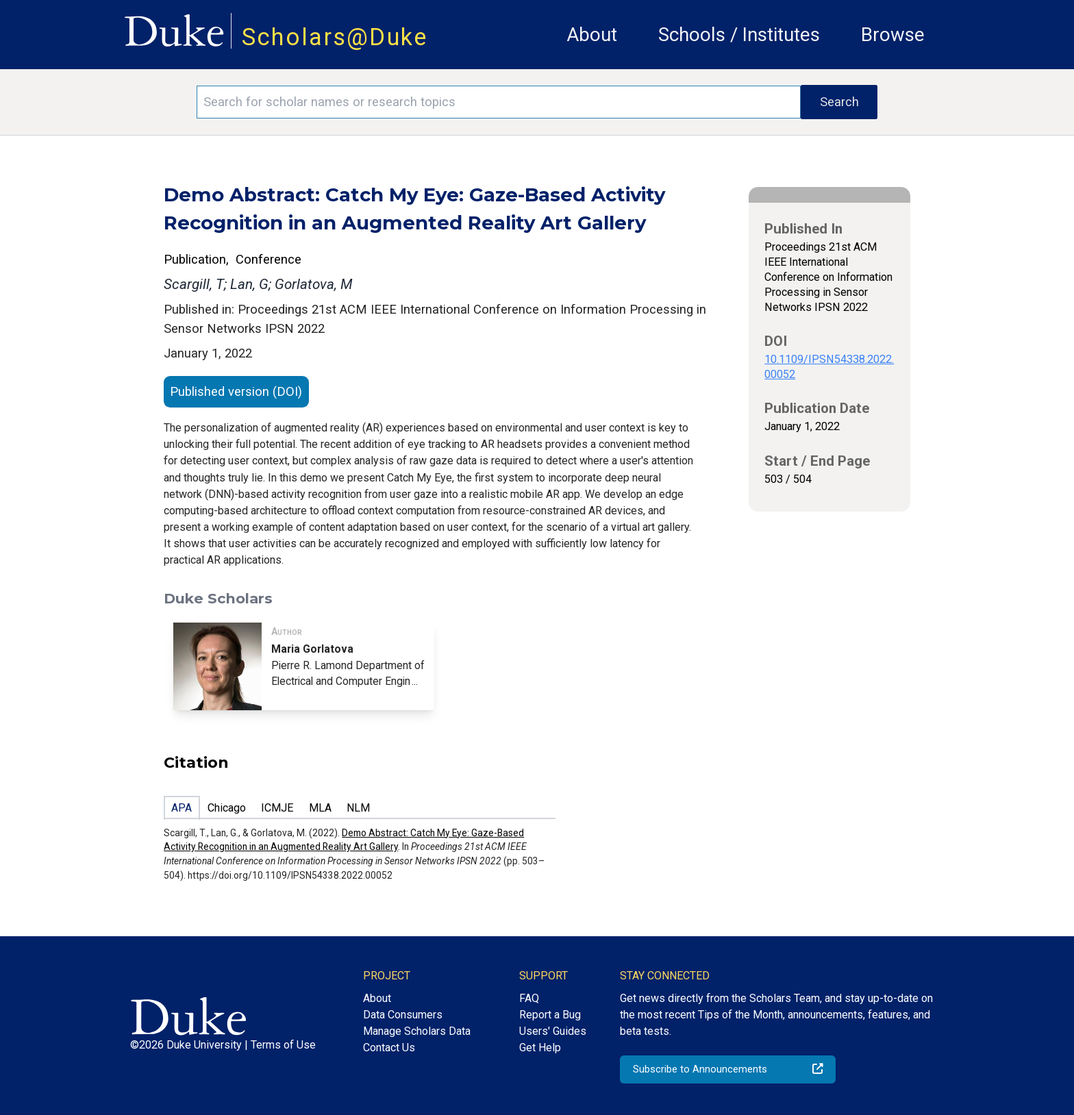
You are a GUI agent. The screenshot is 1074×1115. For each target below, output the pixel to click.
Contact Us (389, 1047)
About (591, 34)
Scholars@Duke (335, 37)
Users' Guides (552, 1031)
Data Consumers (402, 1014)
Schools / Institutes (739, 34)
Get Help (540, 1047)
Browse (893, 34)
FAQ (529, 998)
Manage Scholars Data (417, 1031)
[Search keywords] (499, 102)
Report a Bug (550, 1014)
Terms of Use (283, 1044)
